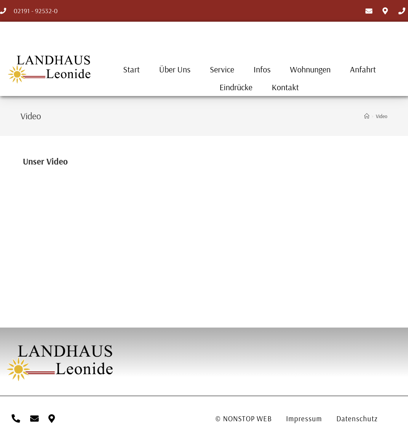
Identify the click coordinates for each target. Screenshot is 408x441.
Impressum (306, 418)
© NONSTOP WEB (244, 418)
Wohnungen (310, 69)
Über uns (174, 69)
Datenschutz (360, 418)
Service (222, 69)
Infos (262, 69)
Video (381, 116)
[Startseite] (366, 116)
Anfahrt (363, 69)
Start (131, 69)
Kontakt (285, 87)
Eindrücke (235, 87)
